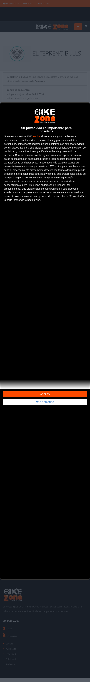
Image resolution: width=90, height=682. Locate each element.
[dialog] (45, 341)
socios (36, 136)
